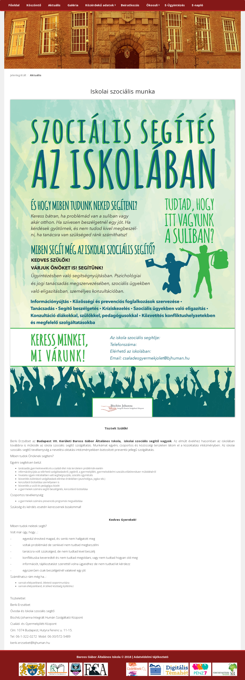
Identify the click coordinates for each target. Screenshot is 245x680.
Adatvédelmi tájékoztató (151, 657)
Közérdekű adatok (99, 5)
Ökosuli (152, 5)
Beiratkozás (130, 5)
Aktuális (54, 5)
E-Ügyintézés (175, 5)
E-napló (197, 5)
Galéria (73, 5)
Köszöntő (33, 5)
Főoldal (13, 5)
